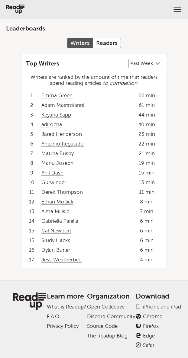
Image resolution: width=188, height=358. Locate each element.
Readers (107, 43)
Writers (80, 43)
